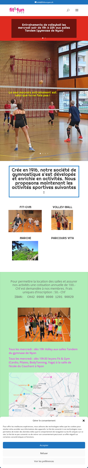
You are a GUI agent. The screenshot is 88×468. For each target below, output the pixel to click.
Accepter (44, 445)
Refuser (44, 453)
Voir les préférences (44, 461)
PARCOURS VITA (62, 238)
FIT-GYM (25, 207)
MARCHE (25, 238)
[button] (83, 420)
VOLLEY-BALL (62, 207)
